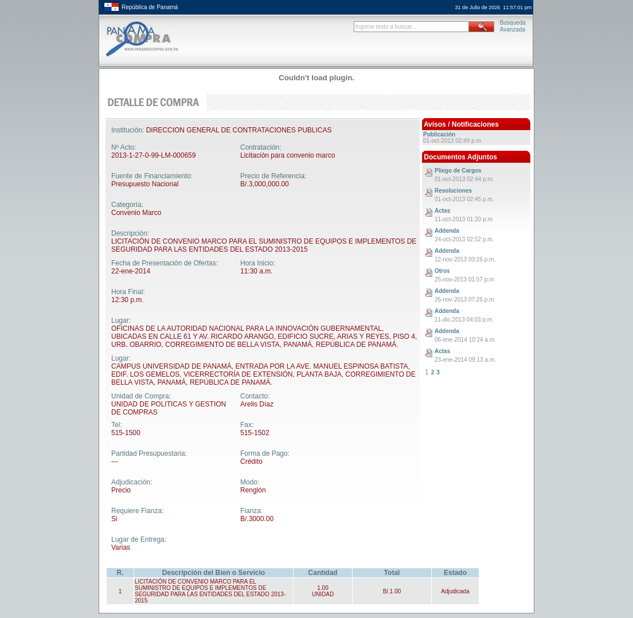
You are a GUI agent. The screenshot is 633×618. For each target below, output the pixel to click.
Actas (442, 211)
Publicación (439, 134)
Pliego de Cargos (458, 170)
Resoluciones (453, 190)
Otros (442, 271)
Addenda (447, 231)
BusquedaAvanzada (513, 26)
